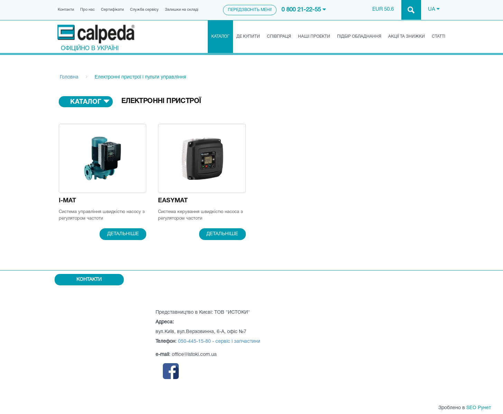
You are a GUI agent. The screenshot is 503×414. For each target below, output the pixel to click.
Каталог (220, 36)
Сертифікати (112, 9)
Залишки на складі (181, 9)
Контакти (66, 9)
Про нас (87, 9)
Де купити (248, 36)
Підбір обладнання (359, 36)
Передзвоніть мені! (250, 10)
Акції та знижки (406, 36)
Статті (438, 36)
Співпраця (279, 36)
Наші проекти (314, 36)
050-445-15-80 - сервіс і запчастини (219, 341)
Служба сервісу (144, 9)
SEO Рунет (478, 408)
